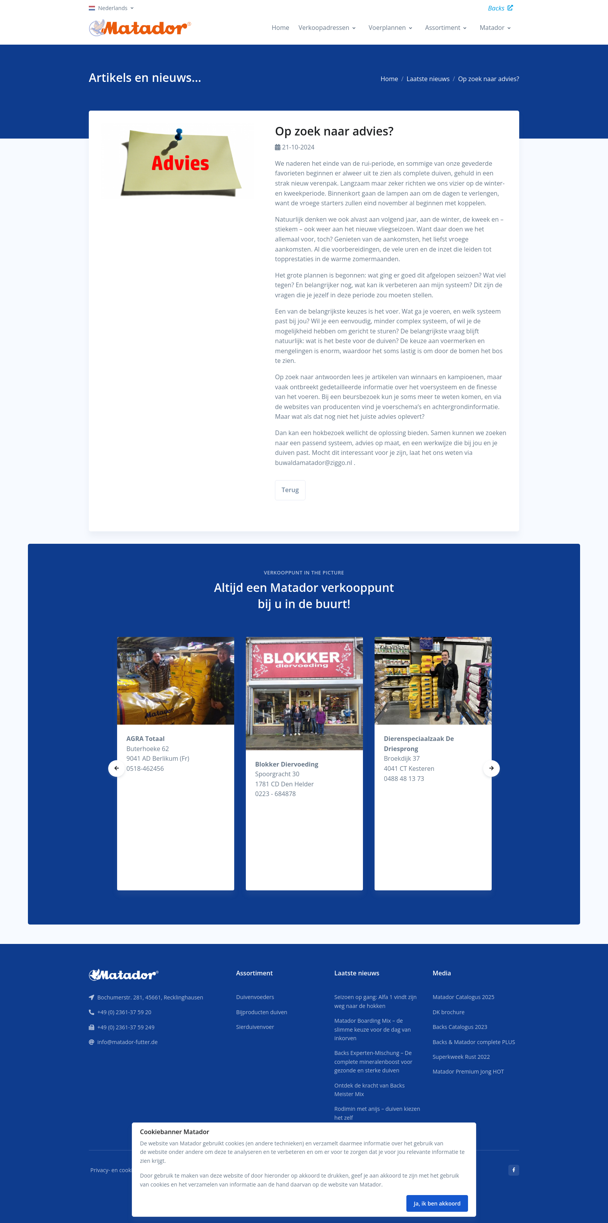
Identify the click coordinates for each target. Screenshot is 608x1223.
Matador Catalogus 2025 (463, 997)
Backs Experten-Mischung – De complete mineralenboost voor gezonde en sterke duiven (373, 1061)
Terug (290, 490)
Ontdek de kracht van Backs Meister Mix (369, 1090)
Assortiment (443, 27)
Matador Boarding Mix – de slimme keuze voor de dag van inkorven (372, 1029)
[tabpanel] (175, 763)
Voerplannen (387, 27)
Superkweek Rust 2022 (461, 1056)
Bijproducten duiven (261, 1012)
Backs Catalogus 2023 (460, 1026)
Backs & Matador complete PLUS (474, 1042)
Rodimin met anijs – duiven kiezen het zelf (377, 1113)
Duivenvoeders (255, 997)
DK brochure (449, 1012)
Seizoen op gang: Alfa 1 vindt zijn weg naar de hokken (375, 1001)
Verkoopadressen (324, 27)
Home (280, 27)
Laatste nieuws (428, 79)
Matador (492, 27)
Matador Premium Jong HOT (468, 1071)
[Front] (124, 974)
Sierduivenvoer (255, 1026)
